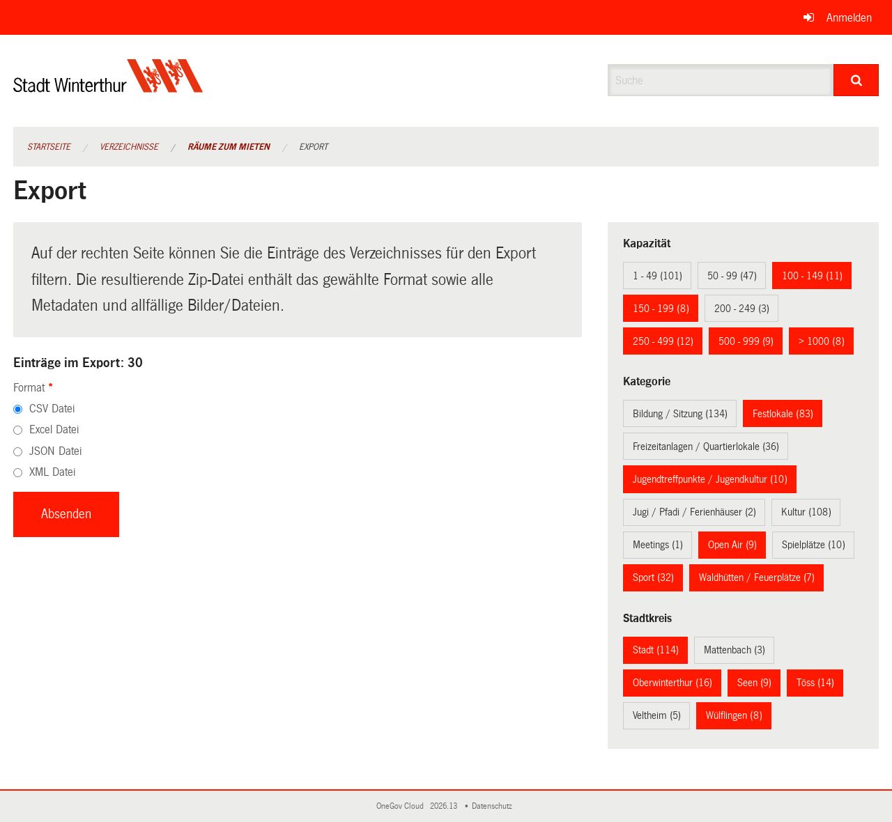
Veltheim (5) (657, 715)
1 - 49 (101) (657, 275)
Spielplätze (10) (813, 544)
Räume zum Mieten (228, 147)
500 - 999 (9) (746, 341)
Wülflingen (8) (734, 715)
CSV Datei (52, 408)
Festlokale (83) (783, 413)
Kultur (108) (806, 512)
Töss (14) (815, 682)
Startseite (48, 147)
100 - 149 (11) (812, 275)
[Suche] (856, 80)
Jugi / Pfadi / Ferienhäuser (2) (694, 512)
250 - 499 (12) (663, 341)
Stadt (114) (656, 650)
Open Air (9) (732, 544)
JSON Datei (55, 451)
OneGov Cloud (402, 806)
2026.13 (444, 806)
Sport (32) (653, 577)
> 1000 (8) (822, 341)
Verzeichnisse (129, 147)
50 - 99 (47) (732, 275)
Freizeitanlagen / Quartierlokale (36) (706, 446)
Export (313, 147)
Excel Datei (54, 429)
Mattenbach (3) (734, 650)
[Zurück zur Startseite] (108, 87)
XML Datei (52, 472)
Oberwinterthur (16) (672, 682)
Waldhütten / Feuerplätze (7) (757, 577)
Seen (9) (754, 682)
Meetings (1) (658, 544)
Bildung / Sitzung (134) (680, 413)
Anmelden (849, 18)
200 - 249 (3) (741, 308)
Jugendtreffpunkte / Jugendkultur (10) (710, 479)
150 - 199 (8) (661, 308)
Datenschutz (494, 806)
